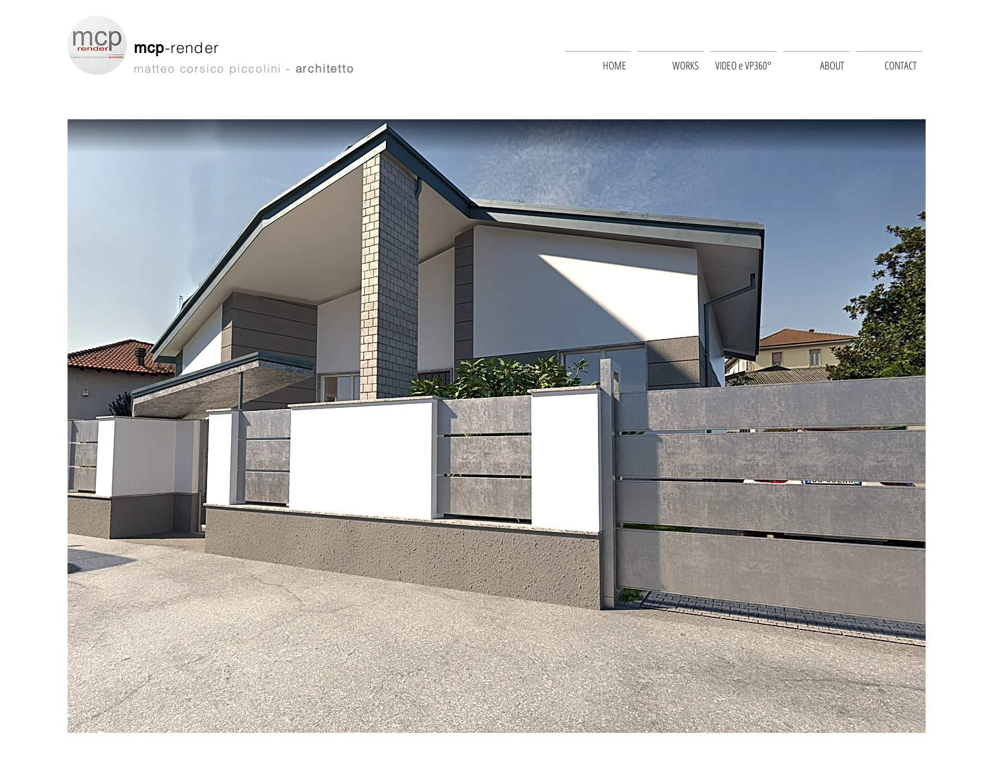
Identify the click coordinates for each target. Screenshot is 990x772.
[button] (497, 426)
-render (195, 48)
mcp (149, 47)
